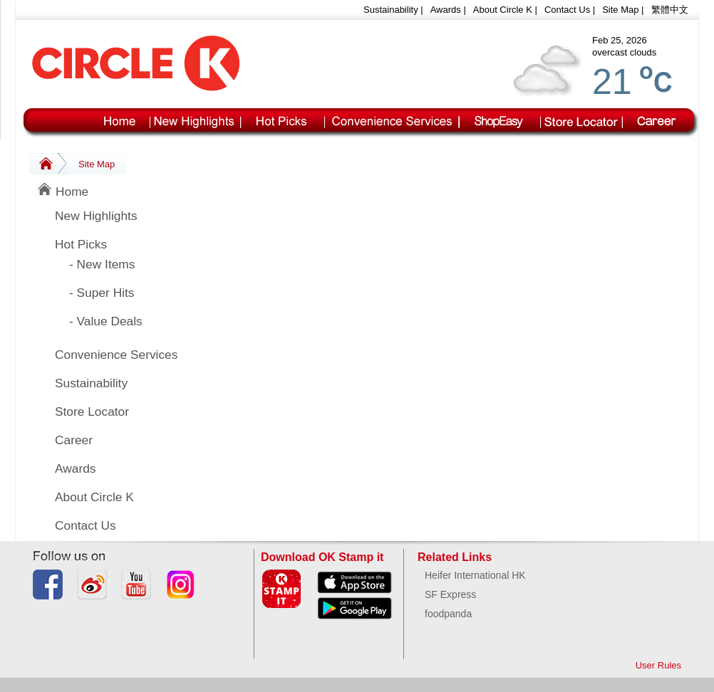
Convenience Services (116, 354)
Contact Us (567, 9)
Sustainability (390, 9)
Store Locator (92, 411)
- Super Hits (101, 292)
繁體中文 (669, 9)
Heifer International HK (475, 575)
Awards (445, 9)
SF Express (450, 594)
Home (62, 190)
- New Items (102, 264)
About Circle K (502, 9)
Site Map (620, 9)
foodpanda (448, 613)
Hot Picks (81, 244)
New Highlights (96, 216)
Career (74, 440)
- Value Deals (106, 321)
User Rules (658, 665)
